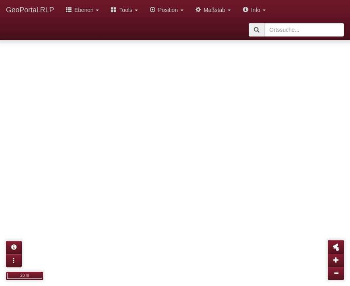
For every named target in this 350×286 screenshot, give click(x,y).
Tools (124, 10)
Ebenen (82, 10)
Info (254, 10)
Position (167, 10)
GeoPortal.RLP (30, 10)
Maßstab (213, 10)
